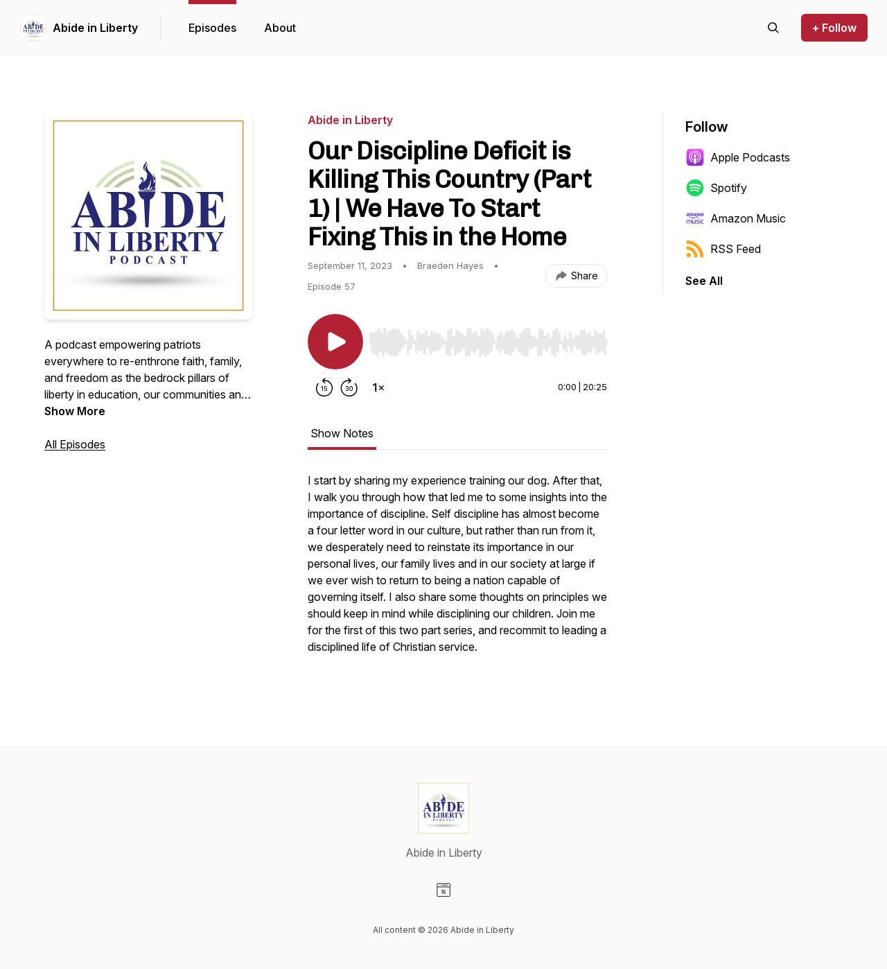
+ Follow (834, 28)
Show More (74, 411)
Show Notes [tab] (342, 433)
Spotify (716, 188)
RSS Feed (723, 249)
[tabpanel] (457, 570)
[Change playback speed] (378, 387)
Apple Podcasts (737, 157)
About (280, 28)
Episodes (212, 28)
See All (704, 281)
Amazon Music (735, 218)
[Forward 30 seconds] (349, 387)
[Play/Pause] (335, 341)
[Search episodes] (773, 27)
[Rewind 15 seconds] (324, 387)
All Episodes (74, 444)
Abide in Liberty (95, 28)
